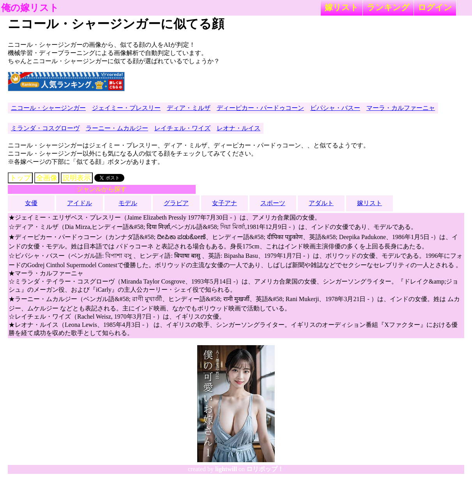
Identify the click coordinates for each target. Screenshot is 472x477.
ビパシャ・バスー (335, 108)
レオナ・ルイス (238, 128)
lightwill (226, 469)
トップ (20, 178)
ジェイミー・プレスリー (126, 108)
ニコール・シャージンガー (48, 108)
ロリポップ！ (265, 469)
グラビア (176, 203)
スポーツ (272, 203)
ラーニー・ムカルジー (117, 128)
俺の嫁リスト (30, 8)
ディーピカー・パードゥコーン (260, 108)
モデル (127, 203)
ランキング (388, 7)
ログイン (435, 7)
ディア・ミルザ (188, 108)
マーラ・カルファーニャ (400, 108)
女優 (31, 203)
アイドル (79, 203)
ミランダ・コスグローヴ (45, 128)
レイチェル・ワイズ (182, 128)
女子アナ (224, 203)
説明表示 (77, 178)
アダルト (321, 203)
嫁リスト (342, 7)
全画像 (46, 178)
